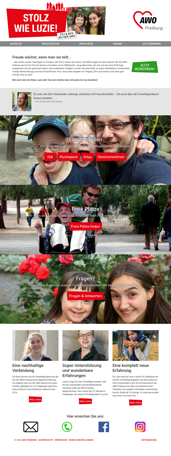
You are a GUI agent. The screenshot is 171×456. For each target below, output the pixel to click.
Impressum (61, 440)
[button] (145, 67)
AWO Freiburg (29, 440)
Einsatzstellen (50, 44)
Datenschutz (46, 440)
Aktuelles (16, 44)
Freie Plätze (86, 44)
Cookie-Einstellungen (81, 440)
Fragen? (117, 44)
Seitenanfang (149, 440)
